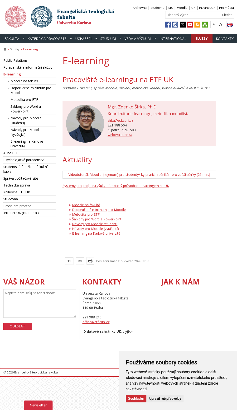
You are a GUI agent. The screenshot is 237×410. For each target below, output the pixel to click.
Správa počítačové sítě (20, 178)
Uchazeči (83, 38)
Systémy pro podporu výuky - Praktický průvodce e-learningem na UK (116, 185)
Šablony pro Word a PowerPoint (25, 108)
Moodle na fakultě (24, 81)
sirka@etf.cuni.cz (120, 120)
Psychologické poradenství (23, 160)
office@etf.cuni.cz (96, 322)
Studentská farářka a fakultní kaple (25, 169)
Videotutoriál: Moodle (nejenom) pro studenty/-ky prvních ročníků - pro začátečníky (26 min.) (139, 174)
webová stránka (120, 134)
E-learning (12, 74)
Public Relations (15, 60)
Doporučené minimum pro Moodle (30, 90)
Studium (108, 38)
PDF (69, 261)
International (173, 38)
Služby (201, 38)
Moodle (182, 7)
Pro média (226, 7)
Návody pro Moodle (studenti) (25, 120)
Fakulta (12, 38)
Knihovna (140, 7)
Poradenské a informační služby (27, 67)
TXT (79, 261)
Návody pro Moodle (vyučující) (25, 132)
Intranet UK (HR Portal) (21, 212)
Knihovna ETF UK (16, 192)
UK (193, 7)
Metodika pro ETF (24, 99)
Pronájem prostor (17, 206)
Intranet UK (207, 7)
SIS (170, 7)
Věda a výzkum (138, 38)
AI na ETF (10, 153)
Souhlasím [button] (136, 399)
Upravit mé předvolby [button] (165, 399)
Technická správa (16, 185)
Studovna (157, 7)
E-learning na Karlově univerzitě (26, 143)
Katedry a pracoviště (47, 38)
